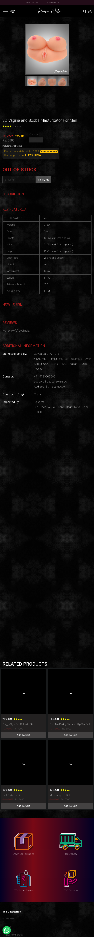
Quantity (33, 134)
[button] (32, 81)
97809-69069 (53, 2)
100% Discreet (31, 2)
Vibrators (10, 918)
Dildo (8, 926)
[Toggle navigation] (5, 11)
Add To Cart (23, 735)
